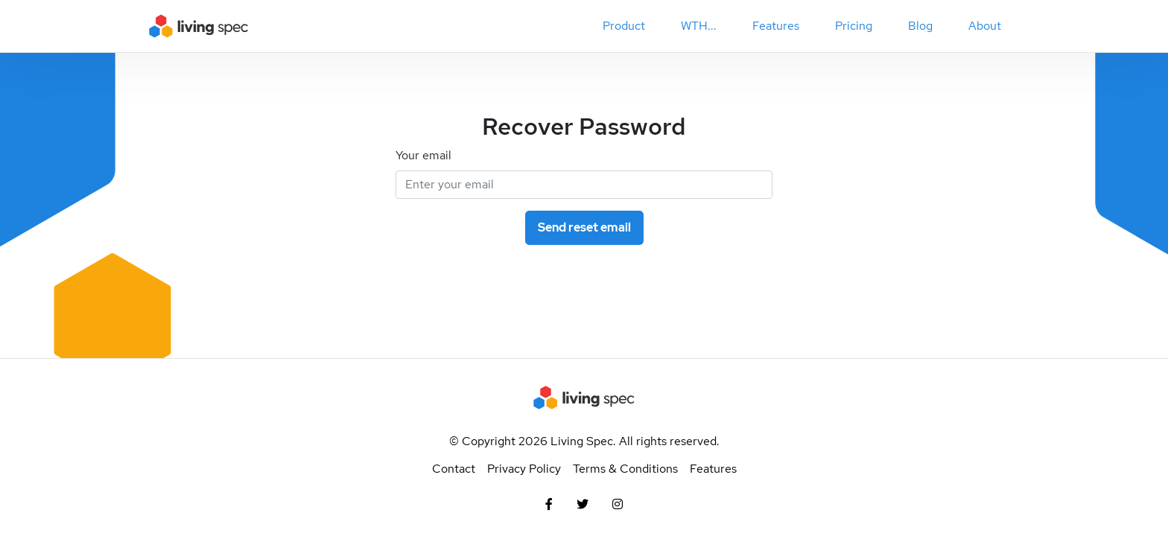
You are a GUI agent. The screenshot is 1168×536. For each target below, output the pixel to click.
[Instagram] (617, 504)
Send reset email (584, 227)
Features (713, 468)
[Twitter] (582, 504)
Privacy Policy (524, 468)
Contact (453, 468)
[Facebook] (549, 504)
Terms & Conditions (625, 468)
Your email (423, 155)
